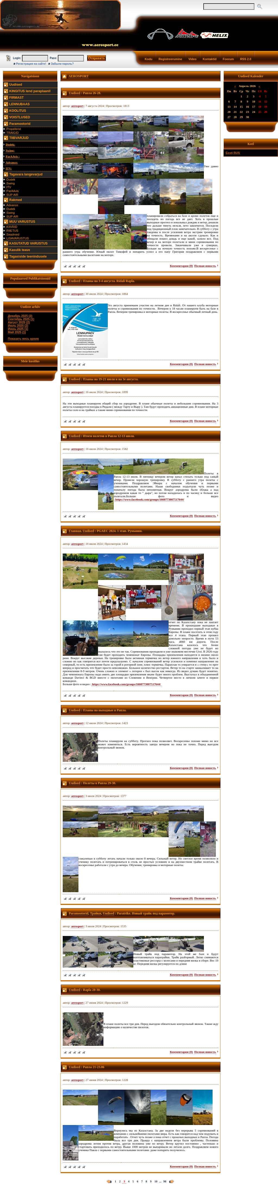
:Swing (10, 183)
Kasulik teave (19, 250)
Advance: (12, 162)
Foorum (228, 59)
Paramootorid (19, 124)
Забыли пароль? (62, 63)
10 (155, 1181)
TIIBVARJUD (19, 138)
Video (192, 59)
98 (164, 1181)
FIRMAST (16, 98)
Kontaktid (210, 59)
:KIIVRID (11, 226)
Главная (75, 531)
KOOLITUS (17, 111)
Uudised (15, 84)
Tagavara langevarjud (26, 174)
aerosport (77, 105)
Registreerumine (170, 59)
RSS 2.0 (245, 59)
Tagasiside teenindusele (28, 256)
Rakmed (15, 200)
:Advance (12, 205)
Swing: (10, 150)
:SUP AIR (12, 194)
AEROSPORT (78, 76)
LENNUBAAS (19, 104)
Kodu (148, 59)
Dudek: (10, 144)
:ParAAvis (12, 191)
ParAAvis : (13, 156)
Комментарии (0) (181, 265)
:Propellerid (13, 129)
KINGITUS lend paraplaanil (29, 91)
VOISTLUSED (19, 117)
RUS (236, 152)
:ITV (8, 187)
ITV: (9, 168)
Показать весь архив (23, 338)
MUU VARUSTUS (22, 222)
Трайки (95, 913)
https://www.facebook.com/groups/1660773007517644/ (149, 499)
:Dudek (10, 179)
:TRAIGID (12, 132)
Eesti (229, 152)
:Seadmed (12, 234)
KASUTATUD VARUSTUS (28, 243)
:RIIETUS (12, 230)
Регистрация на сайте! (31, 63)
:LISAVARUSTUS (17, 238)
